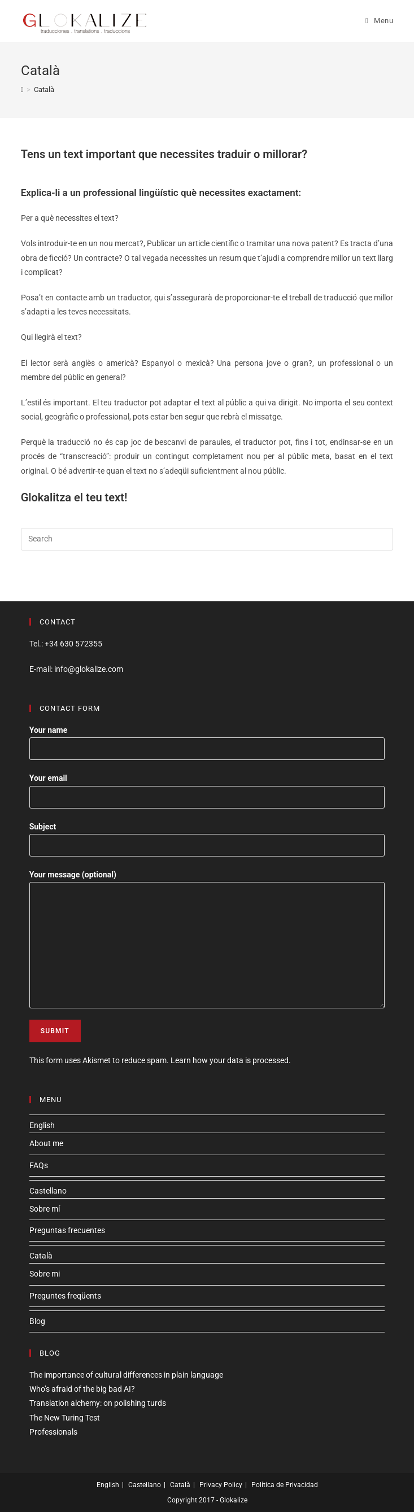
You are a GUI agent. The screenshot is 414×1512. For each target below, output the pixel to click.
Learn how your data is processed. (231, 1060)
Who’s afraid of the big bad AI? (82, 1388)
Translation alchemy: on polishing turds (97, 1403)
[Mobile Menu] (379, 21)
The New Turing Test (64, 1417)
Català (41, 1255)
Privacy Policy (220, 1485)
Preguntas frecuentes (67, 1230)
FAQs (38, 1165)
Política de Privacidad (284, 1485)
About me (46, 1143)
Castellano (48, 1190)
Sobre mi (44, 1273)
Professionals (53, 1431)
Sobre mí (44, 1208)
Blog (37, 1321)
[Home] (22, 89)
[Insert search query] (207, 539)
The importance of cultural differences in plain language (126, 1374)
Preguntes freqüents (65, 1295)
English (42, 1125)
